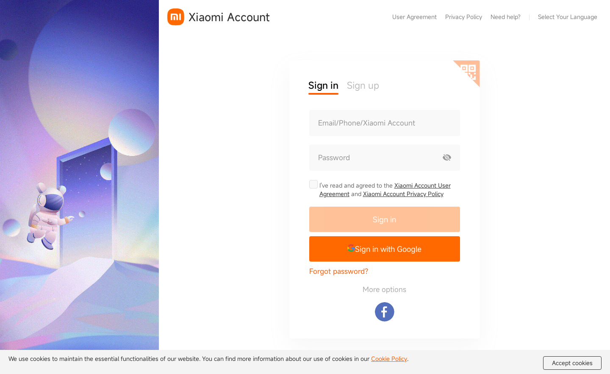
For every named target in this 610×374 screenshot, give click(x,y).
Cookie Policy (389, 359)
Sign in (384, 219)
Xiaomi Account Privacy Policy (403, 194)
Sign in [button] (323, 85)
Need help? (506, 17)
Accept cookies (572, 363)
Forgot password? (338, 271)
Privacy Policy (463, 17)
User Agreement (414, 17)
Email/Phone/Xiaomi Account (366, 123)
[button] (384, 249)
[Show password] (447, 157)
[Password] (372, 157)
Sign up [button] (363, 85)
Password (334, 157)
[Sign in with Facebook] (384, 312)
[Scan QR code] (466, 73)
